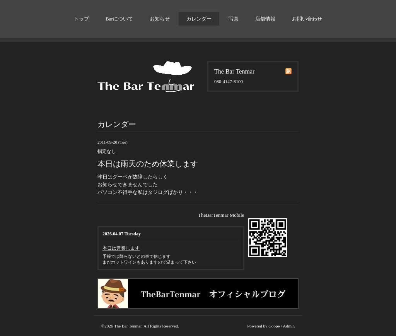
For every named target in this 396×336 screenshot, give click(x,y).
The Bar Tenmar (128, 326)
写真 (234, 19)
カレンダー (199, 19)
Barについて (119, 19)
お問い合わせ (307, 19)
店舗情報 (265, 19)
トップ (81, 19)
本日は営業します (121, 248)
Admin (289, 326)
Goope (274, 326)
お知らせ (160, 19)
